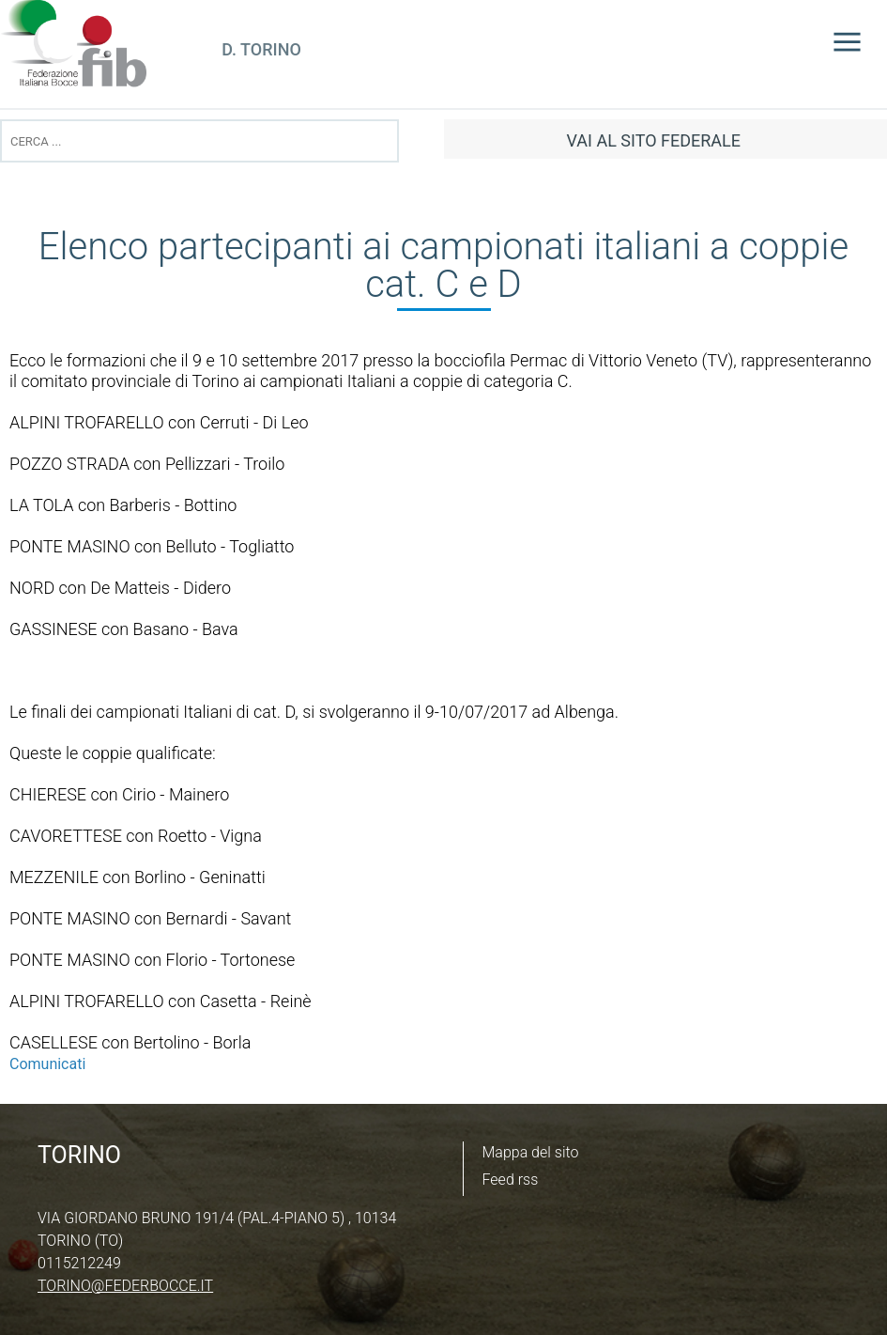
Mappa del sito (530, 1152)
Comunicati (47, 1064)
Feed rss (510, 1179)
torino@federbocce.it (125, 1286)
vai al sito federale (654, 140)
